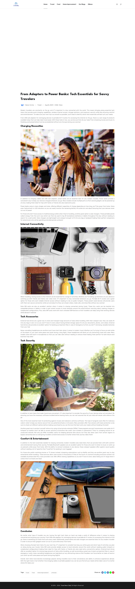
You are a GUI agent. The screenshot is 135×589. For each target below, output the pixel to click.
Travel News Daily (66, 585)
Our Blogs (82, 4)
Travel (52, 4)
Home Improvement (69, 4)
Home (45, 4)
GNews (90, 4)
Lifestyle (53, 572)
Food (58, 4)
